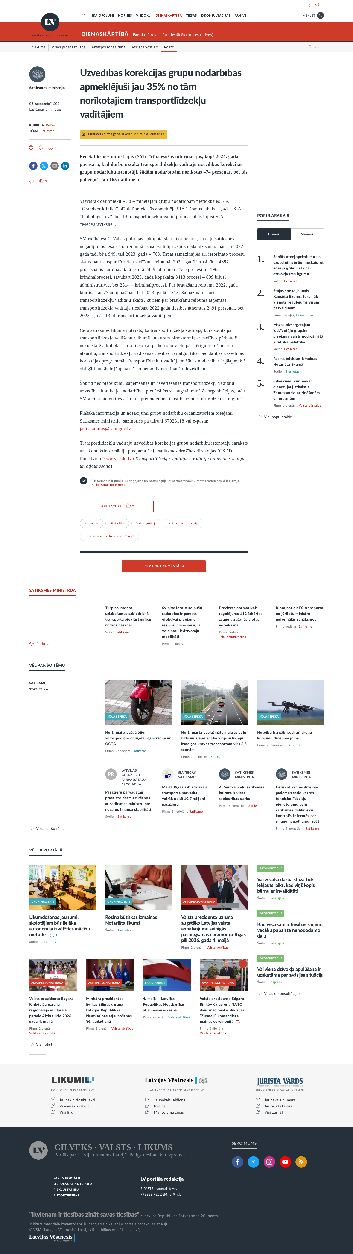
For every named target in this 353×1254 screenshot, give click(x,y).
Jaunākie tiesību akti (77, 1100)
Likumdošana (51, 942)
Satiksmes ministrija (47, 88)
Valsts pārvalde (310, 405)
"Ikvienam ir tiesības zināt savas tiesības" (84, 1214)
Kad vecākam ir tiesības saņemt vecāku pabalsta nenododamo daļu (290, 930)
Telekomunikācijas (232, 637)
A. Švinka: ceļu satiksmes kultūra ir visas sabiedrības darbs (242, 793)
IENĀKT (318, 5)
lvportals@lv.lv (166, 1188)
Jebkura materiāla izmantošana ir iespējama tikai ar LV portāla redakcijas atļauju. (99, 1224)
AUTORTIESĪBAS (66, 1195)
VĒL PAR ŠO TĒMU (47, 665)
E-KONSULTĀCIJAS (215, 15)
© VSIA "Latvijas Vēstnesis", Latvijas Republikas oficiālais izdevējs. (86, 1230)
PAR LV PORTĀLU (67, 1178)
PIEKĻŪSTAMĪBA (66, 1189)
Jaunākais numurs (280, 1100)
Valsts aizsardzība (42, 1033)
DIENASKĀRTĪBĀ (169, 15)
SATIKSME (37, 683)
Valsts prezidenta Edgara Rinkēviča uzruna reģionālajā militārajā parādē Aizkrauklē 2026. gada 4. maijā (51, 1010)
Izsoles (159, 1106)
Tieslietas (290, 281)
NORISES (125, 15)
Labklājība (276, 898)
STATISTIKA (38, 689)
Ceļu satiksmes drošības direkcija (109, 536)
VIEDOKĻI (144, 15)
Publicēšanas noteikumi (108, 485)
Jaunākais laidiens (169, 1100)
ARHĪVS (241, 15)
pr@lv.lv (175, 1194)
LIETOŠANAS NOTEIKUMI (73, 1184)
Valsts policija (146, 523)
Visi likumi (68, 1112)
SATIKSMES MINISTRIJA (52, 590)
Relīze (50, 125)
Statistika (117, 523)
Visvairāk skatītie (74, 1106)
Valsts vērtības (217, 947)
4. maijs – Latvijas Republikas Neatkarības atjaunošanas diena (164, 1004)
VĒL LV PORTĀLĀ (46, 850)
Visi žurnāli (274, 1112)
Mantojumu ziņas (169, 1112)
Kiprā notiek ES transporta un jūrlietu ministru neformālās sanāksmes (299, 613)
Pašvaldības (305, 315)
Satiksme (47, 131)
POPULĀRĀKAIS (273, 216)
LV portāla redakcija (162, 1179)
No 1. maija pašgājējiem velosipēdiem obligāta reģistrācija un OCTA (138, 738)
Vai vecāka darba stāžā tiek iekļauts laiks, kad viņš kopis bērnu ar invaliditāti (286, 885)
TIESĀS (191, 15)
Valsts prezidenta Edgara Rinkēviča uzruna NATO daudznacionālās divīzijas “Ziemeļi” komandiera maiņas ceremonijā (222, 1010)
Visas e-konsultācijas (282, 994)
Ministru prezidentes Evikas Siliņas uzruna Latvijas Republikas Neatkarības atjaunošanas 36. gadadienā (109, 1010)
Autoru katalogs (278, 1106)
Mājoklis (275, 982)
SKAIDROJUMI (102, 15)
